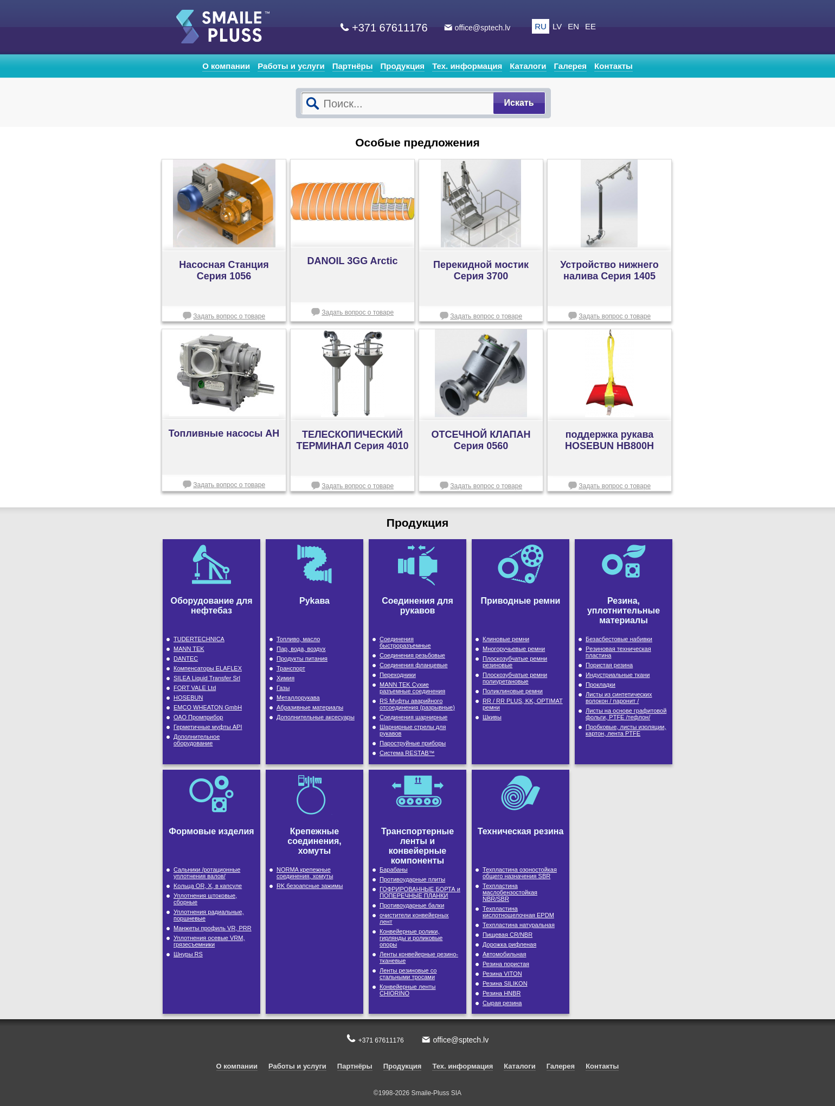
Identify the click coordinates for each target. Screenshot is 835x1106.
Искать (519, 102)
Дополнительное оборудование (197, 739)
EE (590, 26)
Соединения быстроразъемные (405, 642)
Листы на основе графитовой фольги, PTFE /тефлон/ (626, 713)
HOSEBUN (188, 697)
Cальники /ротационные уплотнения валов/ (207, 872)
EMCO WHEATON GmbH (208, 707)
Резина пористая (506, 964)
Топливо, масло (298, 639)
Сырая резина (502, 1003)
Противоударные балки (412, 905)
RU (541, 26)
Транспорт (291, 668)
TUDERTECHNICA (199, 639)
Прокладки (600, 684)
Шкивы (492, 717)
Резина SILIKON (505, 983)
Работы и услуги (291, 66)
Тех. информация (467, 66)
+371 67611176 (390, 28)
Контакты (613, 66)
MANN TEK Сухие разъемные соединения (412, 687)
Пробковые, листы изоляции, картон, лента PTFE (626, 730)
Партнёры (352, 66)
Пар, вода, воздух (301, 648)
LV (557, 26)
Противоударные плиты (412, 879)
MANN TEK (189, 648)
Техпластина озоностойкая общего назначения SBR (520, 872)
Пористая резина (609, 665)
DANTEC (186, 658)
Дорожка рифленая (509, 944)
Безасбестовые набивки (619, 639)
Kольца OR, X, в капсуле (208, 886)
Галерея (570, 66)
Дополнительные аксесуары (316, 717)
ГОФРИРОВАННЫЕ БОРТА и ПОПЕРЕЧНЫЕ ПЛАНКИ (420, 892)
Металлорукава (298, 697)
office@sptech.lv (483, 27)
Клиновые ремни (506, 639)
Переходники (398, 675)
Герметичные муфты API (208, 727)
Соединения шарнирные (413, 717)
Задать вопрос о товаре (229, 316)
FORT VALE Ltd (195, 688)
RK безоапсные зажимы (310, 886)
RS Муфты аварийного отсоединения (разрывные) (417, 704)
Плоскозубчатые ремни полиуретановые (515, 678)
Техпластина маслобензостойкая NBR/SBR (510, 892)
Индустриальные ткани (618, 675)
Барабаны (394, 869)
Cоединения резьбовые (412, 655)
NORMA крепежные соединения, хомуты (305, 872)
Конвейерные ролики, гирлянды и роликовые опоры (411, 938)
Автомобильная (504, 954)
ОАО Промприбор (198, 717)
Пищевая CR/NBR (507, 934)
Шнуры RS (188, 954)
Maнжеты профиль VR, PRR (213, 928)
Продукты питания (302, 658)
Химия (285, 678)
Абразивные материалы (310, 707)
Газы (283, 688)
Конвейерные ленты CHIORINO (408, 989)
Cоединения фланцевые (414, 665)
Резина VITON (502, 973)
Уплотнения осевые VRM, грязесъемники (209, 941)
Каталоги (528, 66)
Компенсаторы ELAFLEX (208, 668)
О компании (226, 66)
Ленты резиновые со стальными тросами (408, 973)
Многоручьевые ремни (514, 648)
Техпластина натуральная (519, 925)
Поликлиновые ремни (513, 691)
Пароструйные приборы (413, 743)
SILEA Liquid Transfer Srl (207, 678)
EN (573, 26)
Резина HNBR (502, 993)
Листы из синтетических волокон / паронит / (619, 697)
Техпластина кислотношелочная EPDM (518, 911)
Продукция (402, 66)
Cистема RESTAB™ (407, 753)
